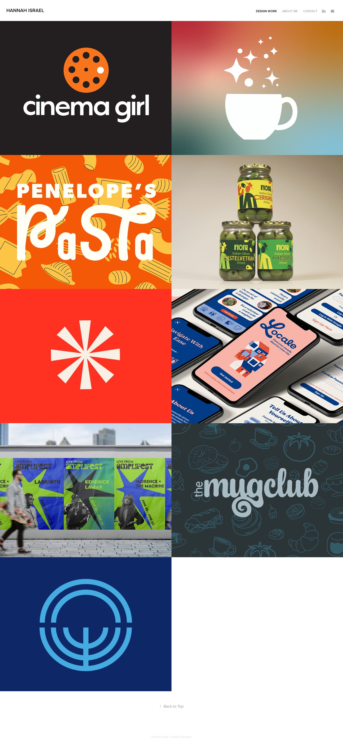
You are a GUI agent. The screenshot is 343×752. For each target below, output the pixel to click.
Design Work (266, 11)
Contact (310, 11)
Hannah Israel (25, 10)
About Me (290, 11)
